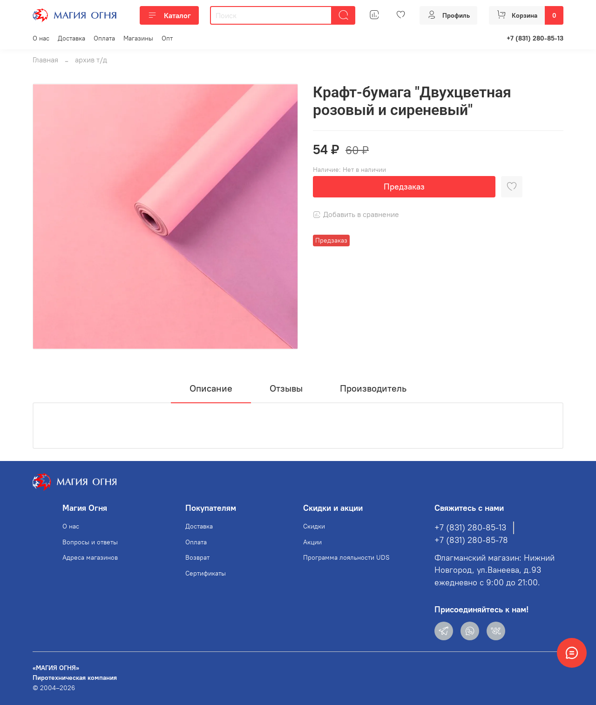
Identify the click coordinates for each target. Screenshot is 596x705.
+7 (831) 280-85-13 (535, 38)
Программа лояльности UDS (346, 557)
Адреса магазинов (90, 557)
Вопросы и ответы (90, 542)
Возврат (197, 557)
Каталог (169, 15)
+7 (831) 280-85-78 (471, 540)
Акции (312, 542)
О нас (41, 38)
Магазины (138, 38)
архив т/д (91, 59)
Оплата (104, 38)
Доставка (71, 38)
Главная (45, 59)
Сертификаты (205, 573)
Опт (167, 38)
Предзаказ (404, 186)
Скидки (314, 526)
